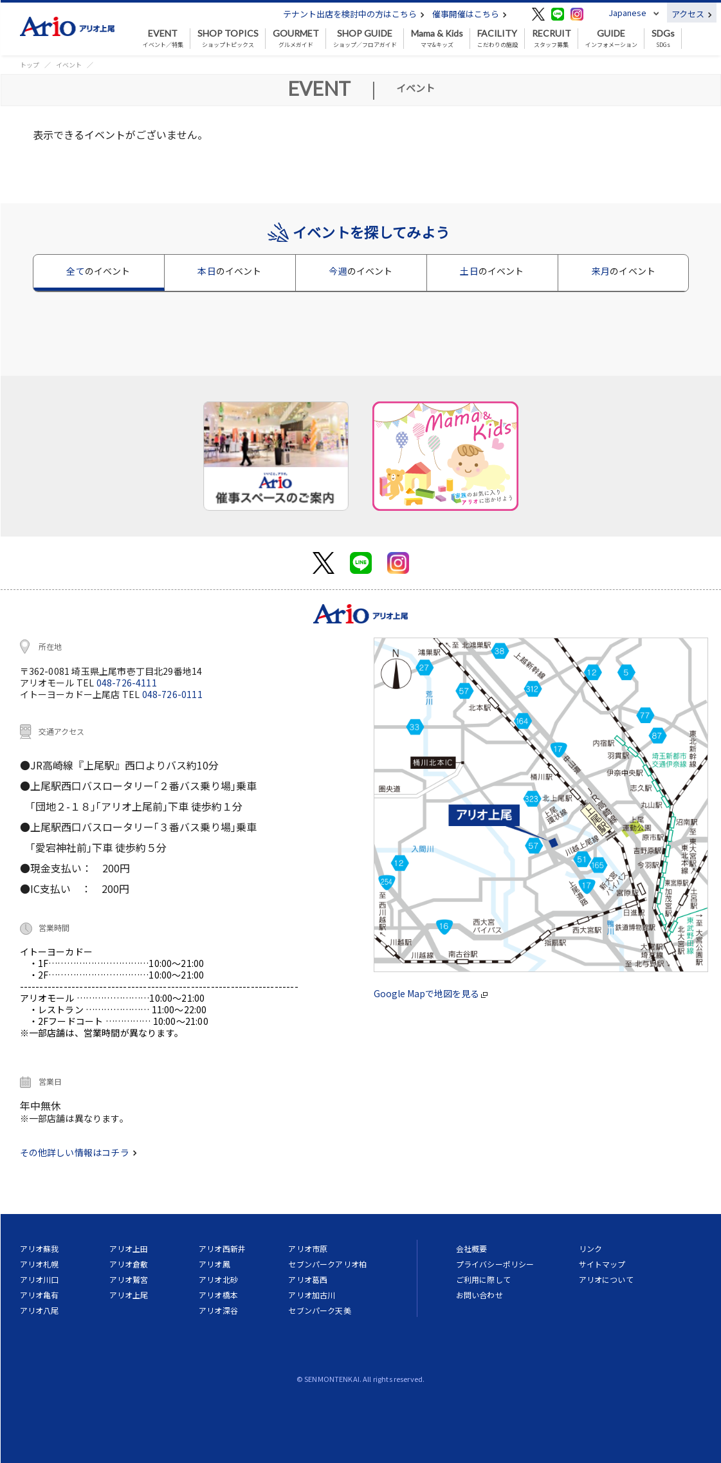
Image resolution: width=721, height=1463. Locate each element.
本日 (229, 270)
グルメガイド (296, 38)
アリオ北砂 (218, 1279)
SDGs (663, 38)
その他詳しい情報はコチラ (78, 1152)
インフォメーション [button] (611, 38)
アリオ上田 (129, 1248)
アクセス (691, 14)
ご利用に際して (483, 1279)
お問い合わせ (479, 1294)
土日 (492, 270)
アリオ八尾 (39, 1310)
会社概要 (472, 1248)
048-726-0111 (172, 694)
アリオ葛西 (307, 1279)
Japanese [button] (627, 12)
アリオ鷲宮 (129, 1279)
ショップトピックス (228, 38)
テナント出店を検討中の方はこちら (353, 14)
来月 (623, 270)
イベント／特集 (163, 38)
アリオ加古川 (311, 1294)
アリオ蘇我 (39, 1248)
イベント (69, 64)
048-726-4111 (126, 682)
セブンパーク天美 (319, 1310)
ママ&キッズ (437, 38)
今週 (360, 270)
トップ (29, 64)
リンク (590, 1248)
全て (98, 270)
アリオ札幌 (39, 1263)
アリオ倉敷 (129, 1263)
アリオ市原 (307, 1248)
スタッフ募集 (551, 38)
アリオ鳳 (214, 1263)
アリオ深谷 (218, 1310)
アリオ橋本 (218, 1294)
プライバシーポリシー (495, 1263)
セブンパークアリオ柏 (327, 1263)
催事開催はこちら (469, 14)
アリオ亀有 (39, 1294)
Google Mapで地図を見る (431, 993)
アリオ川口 (39, 1279)
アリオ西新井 (222, 1248)
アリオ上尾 (129, 1294)
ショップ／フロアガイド (365, 38)
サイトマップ (602, 1263)
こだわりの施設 (497, 38)
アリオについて (606, 1279)
